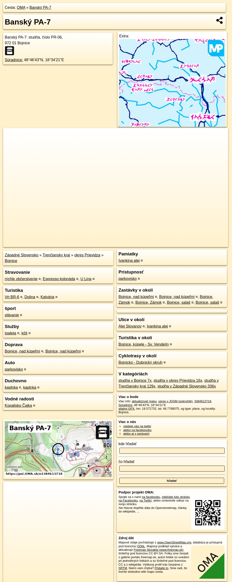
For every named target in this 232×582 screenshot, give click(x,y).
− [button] (11, 143)
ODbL (141, 546)
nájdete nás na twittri (137, 426)
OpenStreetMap (146, 243)
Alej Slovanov (129, 326)
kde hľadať (127, 444)
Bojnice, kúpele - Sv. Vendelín (143, 344)
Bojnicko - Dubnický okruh (140, 362)
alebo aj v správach (136, 433)
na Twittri (146, 500)
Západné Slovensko (21, 255)
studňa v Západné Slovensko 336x (186, 386)
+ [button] (11, 136)
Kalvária (47, 297)
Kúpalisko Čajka (18, 405)
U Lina (85, 279)
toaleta (10, 333)
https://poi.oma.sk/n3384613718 (206, 243)
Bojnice (11, 261)
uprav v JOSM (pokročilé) (175, 401)
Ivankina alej (129, 261)
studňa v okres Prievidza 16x (178, 380)
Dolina (29, 297)
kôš (24, 333)
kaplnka (11, 387)
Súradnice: (14, 60)
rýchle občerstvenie (21, 279)
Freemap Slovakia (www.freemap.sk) (158, 550)
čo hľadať (126, 462)
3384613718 (202, 401)
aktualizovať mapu (144, 401)
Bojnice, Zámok (148, 302)
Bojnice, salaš (178, 302)
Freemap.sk (171, 243)
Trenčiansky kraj (56, 255)
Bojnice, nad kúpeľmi (22, 351)
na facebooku (151, 497)
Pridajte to (161, 568)
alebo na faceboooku (137, 430)
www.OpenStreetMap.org (174, 542)
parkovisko (14, 369)
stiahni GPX (126, 408)
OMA (21, 7)
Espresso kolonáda (59, 279)
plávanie (12, 315)
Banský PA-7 (40, 7)
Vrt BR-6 (12, 297)
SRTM (122, 568)
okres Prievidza (87, 255)
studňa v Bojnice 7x (134, 380)
